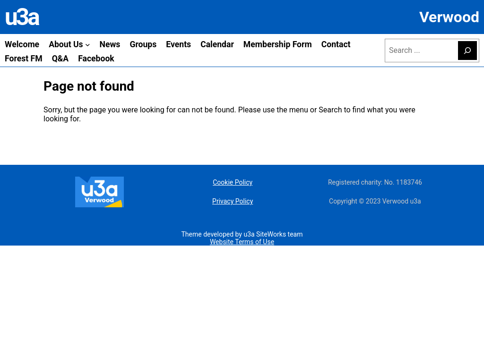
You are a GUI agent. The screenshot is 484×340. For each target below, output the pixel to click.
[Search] (467, 50)
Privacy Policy (232, 201)
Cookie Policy (232, 182)
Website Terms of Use (242, 242)
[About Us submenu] (87, 44)
